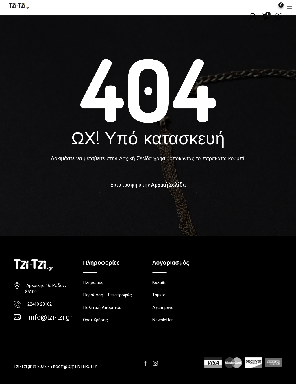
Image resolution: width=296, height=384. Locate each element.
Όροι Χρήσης (95, 319)
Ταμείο (159, 295)
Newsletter (162, 319)
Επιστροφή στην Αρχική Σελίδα (148, 185)
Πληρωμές (93, 282)
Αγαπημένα (162, 307)
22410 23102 (38, 304)
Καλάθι (159, 282)
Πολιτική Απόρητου (102, 307)
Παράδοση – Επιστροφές (107, 295)
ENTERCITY (86, 366)
